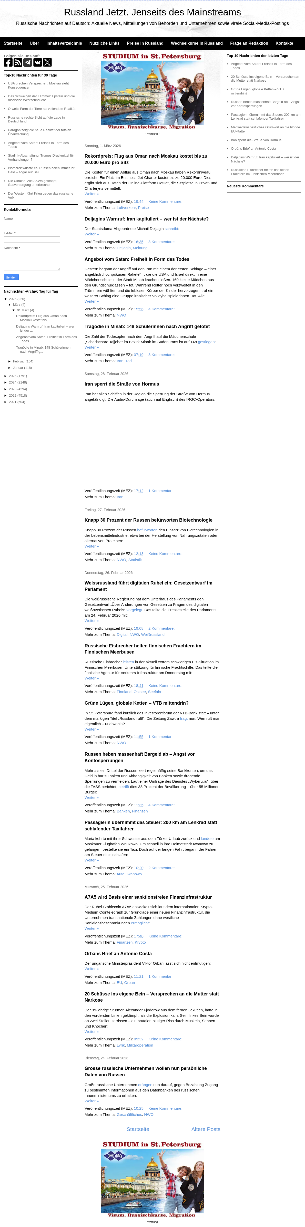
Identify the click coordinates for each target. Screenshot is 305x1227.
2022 (13, 395)
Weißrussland (153, 634)
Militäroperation (140, 1045)
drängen (145, 1084)
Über (34, 43)
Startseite (13, 43)
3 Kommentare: (162, 241)
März (17, 304)
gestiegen (206, 342)
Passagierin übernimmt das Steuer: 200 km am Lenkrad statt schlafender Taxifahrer (265, 117)
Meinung (140, 248)
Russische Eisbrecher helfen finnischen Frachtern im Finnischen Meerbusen (260, 172)
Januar (18, 368)
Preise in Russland (145, 43)
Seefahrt (155, 691)
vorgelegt (134, 610)
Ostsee (140, 691)
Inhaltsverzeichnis (64, 43)
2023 (13, 389)
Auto (121, 874)
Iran (120, 361)
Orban (129, 982)
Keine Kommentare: (166, 201)
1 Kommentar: (161, 490)
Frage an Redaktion (249, 43)
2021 (13, 402)
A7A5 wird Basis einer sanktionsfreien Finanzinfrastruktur (148, 897)
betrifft (123, 786)
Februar (19, 361)
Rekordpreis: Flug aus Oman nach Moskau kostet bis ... (41, 318)
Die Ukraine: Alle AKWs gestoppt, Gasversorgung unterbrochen (32, 183)
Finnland (124, 691)
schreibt (171, 228)
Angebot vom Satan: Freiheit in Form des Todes (137, 259)
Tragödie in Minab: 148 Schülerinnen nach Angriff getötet (147, 326)
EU (119, 982)
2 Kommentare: (162, 628)
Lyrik (121, 1045)
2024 (13, 382)
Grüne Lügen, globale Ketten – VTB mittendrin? (137, 703)
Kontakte (284, 43)
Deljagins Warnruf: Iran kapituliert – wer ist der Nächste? (147, 219)
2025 (13, 376)
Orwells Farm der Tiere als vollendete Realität (41, 109)
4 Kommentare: (162, 309)
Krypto (140, 942)
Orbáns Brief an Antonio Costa (118, 953)
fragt (184, 718)
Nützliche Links (104, 43)
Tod (129, 361)
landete (207, 838)
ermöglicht (140, 923)
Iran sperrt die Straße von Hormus (122, 384)
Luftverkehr (126, 207)
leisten (128, 662)
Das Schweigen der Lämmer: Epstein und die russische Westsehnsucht (41, 98)
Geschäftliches (129, 1114)
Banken (123, 811)
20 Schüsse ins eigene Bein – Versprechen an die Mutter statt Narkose (265, 79)
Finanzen (140, 811)
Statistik (135, 560)
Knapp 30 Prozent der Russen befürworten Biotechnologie (148, 520)
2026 (13, 299)
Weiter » (92, 193)
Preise (143, 207)
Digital (122, 634)
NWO (121, 315)
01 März (23, 310)
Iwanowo (134, 874)
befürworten (147, 530)
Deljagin (124, 248)
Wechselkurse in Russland (197, 43)
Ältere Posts (205, 1129)
